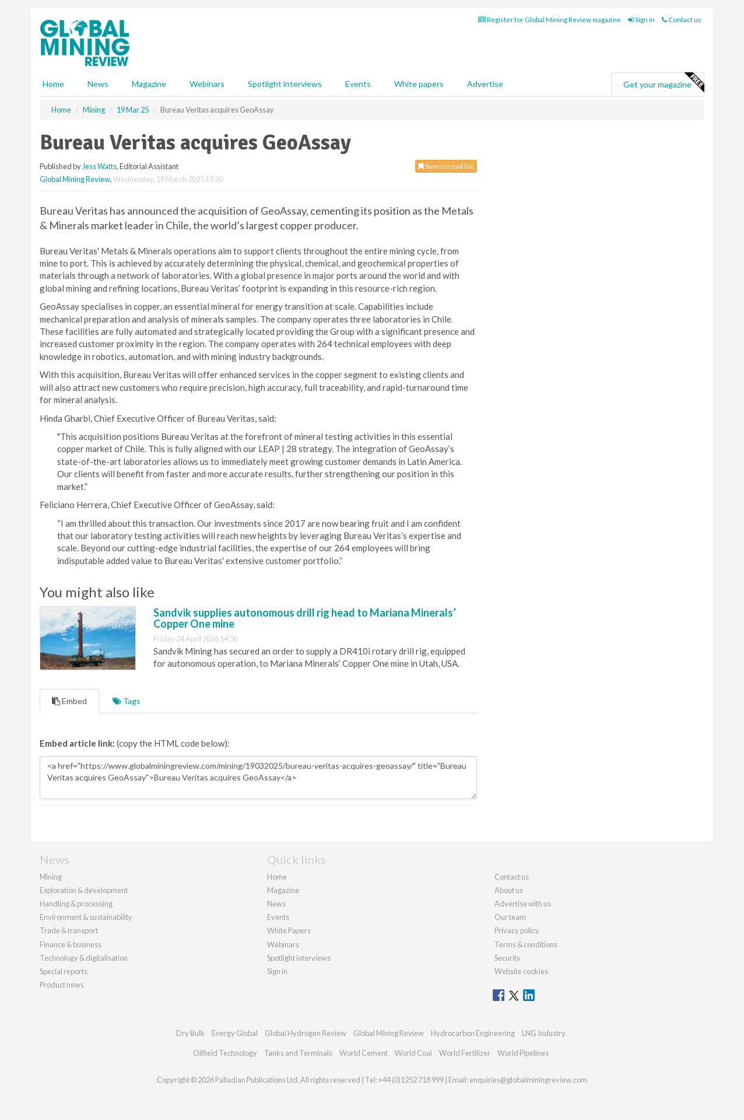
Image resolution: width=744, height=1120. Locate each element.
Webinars (206, 84)
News (276, 903)
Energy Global (235, 1033)
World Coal (413, 1053)
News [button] (97, 84)
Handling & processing (76, 903)
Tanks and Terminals (298, 1053)
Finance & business (70, 944)
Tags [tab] (127, 701)
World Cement (363, 1053)
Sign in (641, 19)
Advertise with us (522, 903)
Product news (62, 984)
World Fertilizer (464, 1053)
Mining (51, 876)
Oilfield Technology (225, 1053)
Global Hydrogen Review (305, 1033)
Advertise (485, 84)
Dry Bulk (190, 1033)
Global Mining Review (75, 179)
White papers (419, 84)
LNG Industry (544, 1033)
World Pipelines (523, 1053)
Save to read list (446, 166)
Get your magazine (663, 83)
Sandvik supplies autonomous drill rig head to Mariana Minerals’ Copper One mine (304, 618)
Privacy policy (516, 930)
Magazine (149, 84)
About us (508, 890)
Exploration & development (84, 890)
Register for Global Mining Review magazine (549, 19)
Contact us (681, 19)
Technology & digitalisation (84, 958)
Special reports (63, 971)
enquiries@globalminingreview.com (528, 1079)
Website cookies (521, 971)
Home (53, 84)
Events (358, 84)
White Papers (289, 930)
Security (507, 958)
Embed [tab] (69, 701)
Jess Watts (99, 166)
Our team (510, 917)
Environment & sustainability (86, 917)
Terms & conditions (525, 944)
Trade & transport (69, 930)
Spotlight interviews (285, 84)
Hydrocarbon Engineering (473, 1033)
